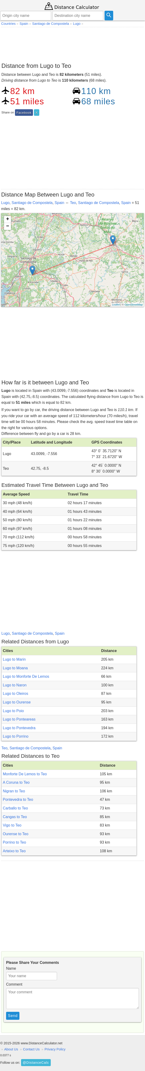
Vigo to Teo (12, 825)
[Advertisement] (72, 43)
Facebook (23, 112)
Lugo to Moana (15, 668)
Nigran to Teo (14, 791)
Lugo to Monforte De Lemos (26, 676)
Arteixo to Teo (14, 851)
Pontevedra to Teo (18, 799)
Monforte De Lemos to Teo (25, 774)
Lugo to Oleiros (15, 694)
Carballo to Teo (15, 808)
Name (11, 968)
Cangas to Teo (15, 817)
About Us (11, 1049)
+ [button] (7, 219)
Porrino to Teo (14, 842)
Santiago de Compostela (31, 203)
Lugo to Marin (14, 659)
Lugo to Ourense (17, 702)
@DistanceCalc (36, 1062)
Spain (59, 203)
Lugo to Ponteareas (19, 719)
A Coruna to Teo (16, 782)
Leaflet (116, 304)
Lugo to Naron (14, 685)
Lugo (5, 203)
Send (13, 1016)
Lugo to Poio (13, 711)
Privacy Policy (54, 1049)
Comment (14, 984)
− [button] (7, 226)
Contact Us (31, 1049)
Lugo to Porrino (15, 736)
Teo (73, 203)
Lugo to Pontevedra (19, 728)
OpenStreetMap (133, 304)
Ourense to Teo (15, 834)
